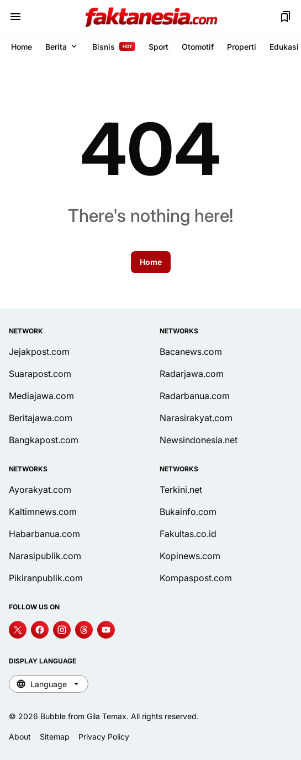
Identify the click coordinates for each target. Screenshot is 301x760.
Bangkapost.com (43, 439)
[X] (18, 630)
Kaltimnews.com (43, 511)
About (20, 736)
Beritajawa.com (40, 417)
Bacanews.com (191, 351)
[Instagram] (62, 630)
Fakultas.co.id (188, 533)
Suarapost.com (40, 373)
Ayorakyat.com (40, 489)
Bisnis (113, 46)
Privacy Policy (103, 736)
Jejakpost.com (39, 351)
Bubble (53, 716)
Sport (158, 46)
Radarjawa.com (192, 373)
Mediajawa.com (41, 395)
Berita (62, 46)
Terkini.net (181, 489)
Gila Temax (106, 716)
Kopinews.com (190, 555)
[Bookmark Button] (285, 17)
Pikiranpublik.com (46, 577)
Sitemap (55, 736)
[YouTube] (106, 630)
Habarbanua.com (44, 533)
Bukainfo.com (188, 511)
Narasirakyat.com (196, 417)
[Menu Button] (15, 17)
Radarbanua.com (195, 395)
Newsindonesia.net (198, 439)
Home (21, 46)
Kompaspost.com (196, 577)
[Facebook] (40, 630)
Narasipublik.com (45, 555)
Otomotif (198, 46)
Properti (241, 46)
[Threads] (84, 630)
